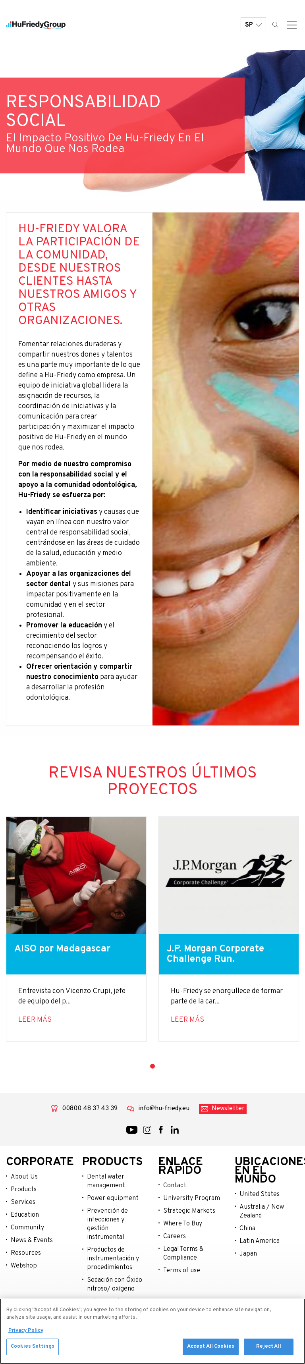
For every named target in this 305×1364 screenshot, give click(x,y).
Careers (174, 1237)
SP (253, 24)
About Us (24, 1177)
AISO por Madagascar (62, 949)
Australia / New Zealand (261, 1211)
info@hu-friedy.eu (163, 1109)
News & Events (32, 1240)
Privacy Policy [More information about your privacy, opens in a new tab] (25, 1332)
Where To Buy (182, 1224)
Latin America (259, 1241)
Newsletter (228, 1109)
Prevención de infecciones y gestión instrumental (107, 1224)
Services (23, 1202)
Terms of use (181, 1271)
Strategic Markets (189, 1211)
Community (27, 1228)
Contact (174, 1186)
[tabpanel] (76, 929)
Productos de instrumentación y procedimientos (113, 1258)
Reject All (268, 1348)
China (247, 1229)
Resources (26, 1253)
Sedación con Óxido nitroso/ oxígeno (114, 1284)
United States (259, 1194)
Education (25, 1215)
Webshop (24, 1266)
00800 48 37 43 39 (90, 1109)
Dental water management (106, 1181)
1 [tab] (152, 1066)
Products (24, 1190)
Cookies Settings (32, 1348)
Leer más (35, 1019)
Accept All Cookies (210, 1348)
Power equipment (113, 1198)
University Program (191, 1198)
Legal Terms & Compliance (183, 1253)
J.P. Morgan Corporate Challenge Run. (215, 954)
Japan (248, 1254)
